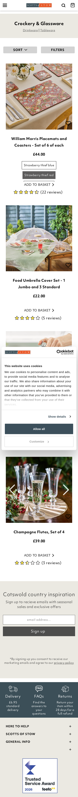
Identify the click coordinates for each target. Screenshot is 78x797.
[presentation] (39, 645)
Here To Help (39, 726)
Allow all (39, 428)
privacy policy (64, 663)
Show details (57, 416)
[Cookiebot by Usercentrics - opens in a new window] (57, 352)
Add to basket (39, 184)
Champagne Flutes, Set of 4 (39, 531)
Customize (39, 441)
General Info (39, 742)
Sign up (38, 631)
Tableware (47, 30)
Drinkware (30, 30)
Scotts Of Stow (39, 734)
